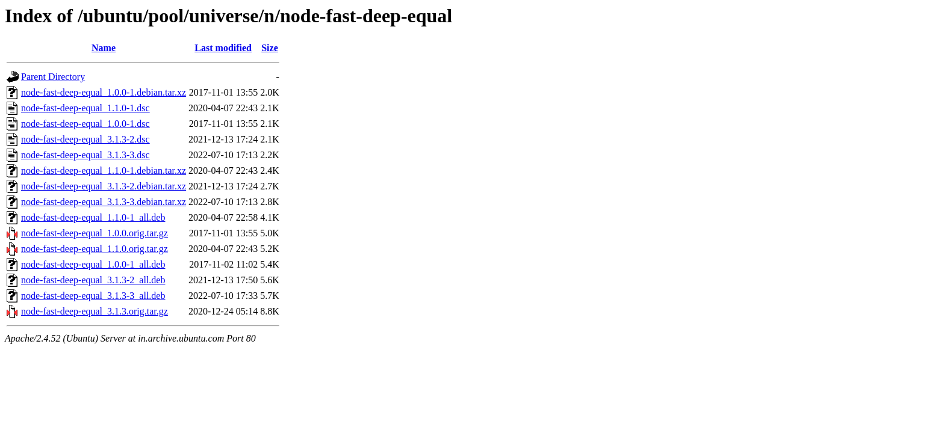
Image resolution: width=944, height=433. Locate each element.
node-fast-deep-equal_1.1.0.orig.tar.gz (94, 249)
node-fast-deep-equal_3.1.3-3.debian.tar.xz (103, 202)
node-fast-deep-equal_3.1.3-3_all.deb (93, 295)
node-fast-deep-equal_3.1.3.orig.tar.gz (94, 311)
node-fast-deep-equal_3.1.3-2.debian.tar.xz (103, 186)
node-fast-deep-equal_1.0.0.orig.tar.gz (94, 233)
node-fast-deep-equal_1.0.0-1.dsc (85, 123)
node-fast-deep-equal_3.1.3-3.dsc (85, 155)
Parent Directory (53, 77)
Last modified (223, 48)
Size (269, 48)
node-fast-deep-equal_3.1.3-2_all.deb (93, 280)
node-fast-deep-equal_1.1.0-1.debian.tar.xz (103, 170)
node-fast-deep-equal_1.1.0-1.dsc (85, 108)
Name (104, 48)
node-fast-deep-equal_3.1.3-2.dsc (85, 139)
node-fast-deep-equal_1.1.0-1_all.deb (93, 217)
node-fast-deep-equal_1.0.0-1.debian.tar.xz (103, 92)
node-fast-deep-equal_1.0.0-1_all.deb (93, 264)
